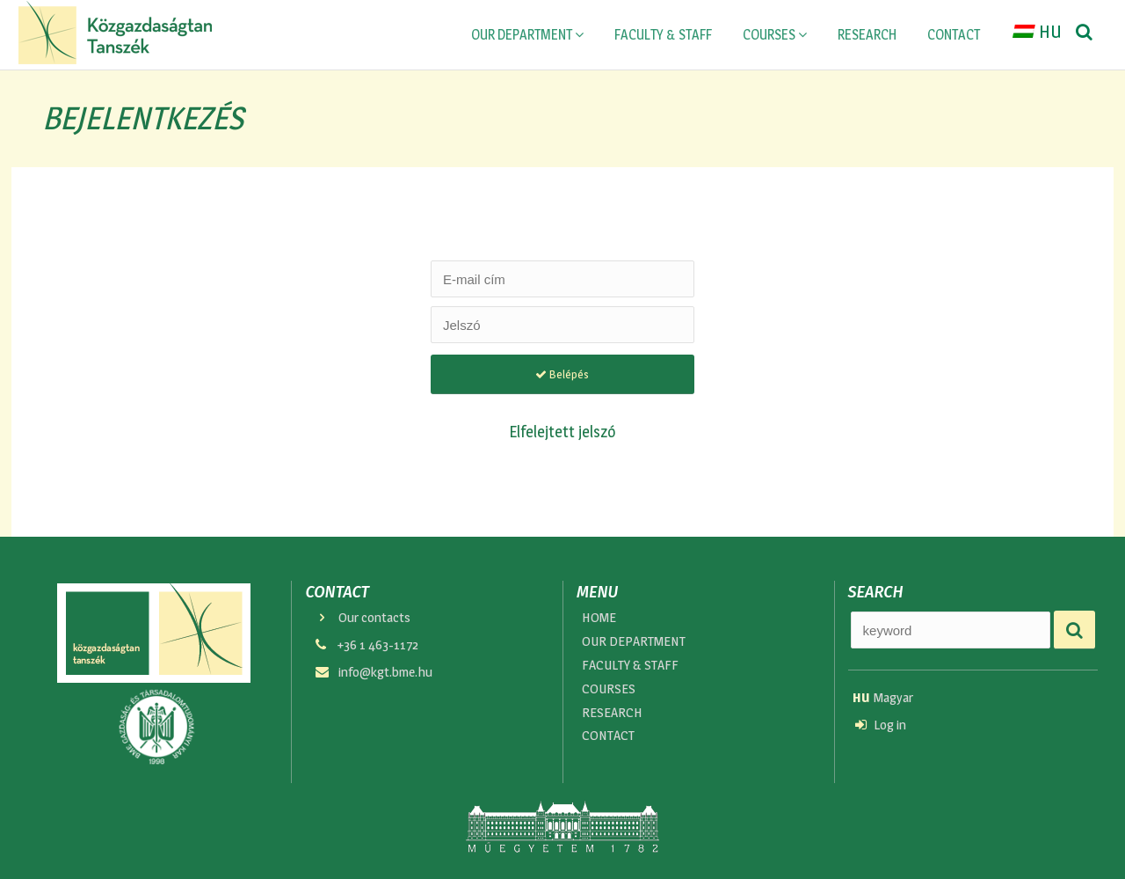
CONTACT (953, 34)
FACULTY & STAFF (663, 34)
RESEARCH (867, 34)
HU (1037, 34)
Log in (880, 725)
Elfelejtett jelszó (562, 431)
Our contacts (361, 617)
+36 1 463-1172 (365, 645)
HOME (599, 617)
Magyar (883, 697)
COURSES (775, 34)
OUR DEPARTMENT (527, 34)
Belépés (562, 374)
